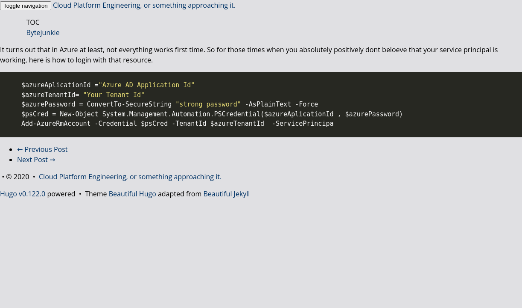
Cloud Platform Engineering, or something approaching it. (144, 5)
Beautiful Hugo (132, 193)
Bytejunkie (43, 32)
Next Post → (36, 159)
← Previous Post (42, 149)
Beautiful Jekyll (226, 193)
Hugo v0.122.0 (22, 193)
